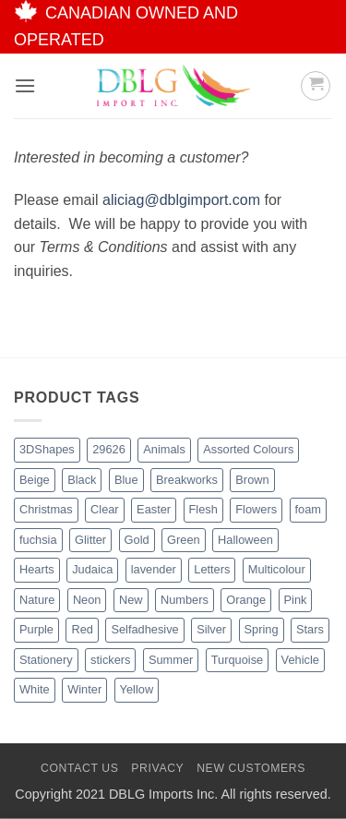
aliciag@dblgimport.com (181, 200)
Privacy (157, 768)
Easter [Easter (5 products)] (154, 509)
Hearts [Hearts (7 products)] (36, 569)
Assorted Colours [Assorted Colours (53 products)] (248, 449)
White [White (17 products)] (34, 689)
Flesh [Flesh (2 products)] (203, 509)
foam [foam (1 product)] (308, 509)
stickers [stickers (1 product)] (110, 660)
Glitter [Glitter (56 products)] (90, 540)
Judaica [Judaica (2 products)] (92, 569)
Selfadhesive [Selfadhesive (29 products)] (144, 629)
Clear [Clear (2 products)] (104, 509)
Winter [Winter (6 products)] (84, 689)
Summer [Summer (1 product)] (171, 660)
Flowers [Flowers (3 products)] (256, 509)
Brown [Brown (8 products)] (251, 480)
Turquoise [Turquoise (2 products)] (237, 660)
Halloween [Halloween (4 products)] (245, 540)
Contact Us (80, 768)
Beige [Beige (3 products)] (34, 480)
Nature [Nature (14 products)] (36, 600)
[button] (25, 85)
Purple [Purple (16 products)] (36, 629)
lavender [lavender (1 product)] (153, 569)
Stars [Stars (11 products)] (310, 629)
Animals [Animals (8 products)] (164, 449)
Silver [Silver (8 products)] (211, 629)
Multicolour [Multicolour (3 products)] (276, 569)
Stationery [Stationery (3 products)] (46, 660)
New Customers (251, 768)
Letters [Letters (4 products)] (212, 569)
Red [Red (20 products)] (81, 629)
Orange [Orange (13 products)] (246, 600)
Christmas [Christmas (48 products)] (46, 509)
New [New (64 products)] (131, 600)
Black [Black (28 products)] (81, 480)
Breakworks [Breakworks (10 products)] (187, 480)
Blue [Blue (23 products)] (126, 480)
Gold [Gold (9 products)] (137, 540)
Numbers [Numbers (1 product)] (185, 600)
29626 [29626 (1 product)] (108, 449)
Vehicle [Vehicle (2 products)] (300, 660)
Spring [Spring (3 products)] (262, 629)
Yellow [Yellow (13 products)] (137, 689)
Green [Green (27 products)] (183, 540)
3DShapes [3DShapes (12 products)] (47, 449)
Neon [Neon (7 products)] (87, 600)
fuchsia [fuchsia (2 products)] (38, 540)
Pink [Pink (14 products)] (295, 600)
